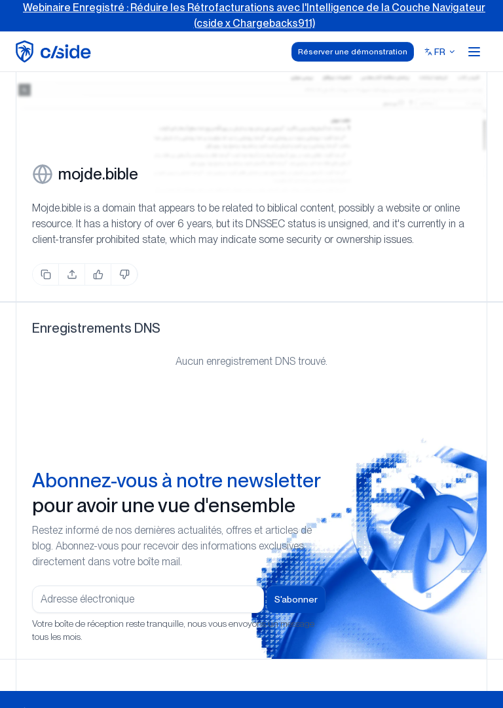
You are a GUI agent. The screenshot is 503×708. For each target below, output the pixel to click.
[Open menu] (474, 52)
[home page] (55, 51)
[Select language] (440, 52)
